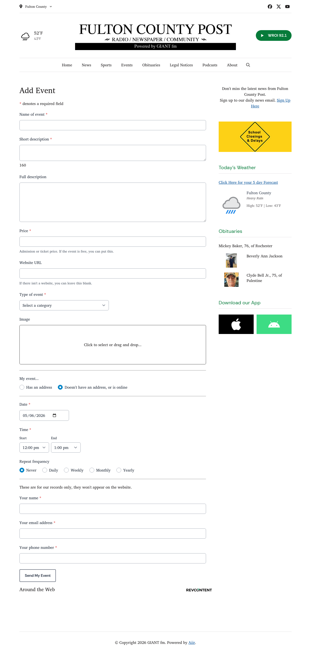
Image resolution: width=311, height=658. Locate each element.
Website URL (30, 262)
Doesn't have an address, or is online (96, 387)
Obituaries (151, 65)
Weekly (77, 470)
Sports (106, 65)
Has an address (39, 387)
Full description (32, 177)
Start (22, 437)
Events (127, 65)
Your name (30, 498)
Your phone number (38, 547)
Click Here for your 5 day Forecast (248, 182)
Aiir (192, 642)
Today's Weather (237, 167)
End (54, 437)
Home (67, 65)
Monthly (103, 470)
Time (25, 429)
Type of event (32, 294)
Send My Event (38, 575)
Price (25, 231)
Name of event (33, 114)
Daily (53, 470)
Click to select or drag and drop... (113, 345)
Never (31, 470)
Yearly (128, 470)
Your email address (37, 523)
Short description (35, 139)
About (232, 65)
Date (24, 404)
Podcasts (210, 65)
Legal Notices (181, 65)
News (86, 65)
